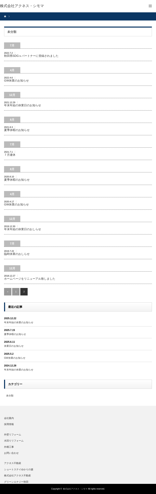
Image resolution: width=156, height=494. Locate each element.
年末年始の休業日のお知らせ (22, 105)
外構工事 (9, 447)
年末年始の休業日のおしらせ (22, 229)
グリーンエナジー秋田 (16, 481)
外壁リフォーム (12, 434)
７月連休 (9, 154)
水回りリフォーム (14, 440)
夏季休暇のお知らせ (17, 130)
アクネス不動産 (12, 463)
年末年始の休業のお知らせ (18, 322)
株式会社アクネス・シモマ (75, 489)
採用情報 (9, 424)
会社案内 (9, 418)
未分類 (9, 395)
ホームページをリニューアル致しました (29, 278)
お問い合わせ (11, 453)
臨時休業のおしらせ (17, 254)
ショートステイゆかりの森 (18, 469)
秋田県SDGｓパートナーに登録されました (31, 55)
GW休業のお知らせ (16, 80)
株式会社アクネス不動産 (17, 475)
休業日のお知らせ (14, 346)
